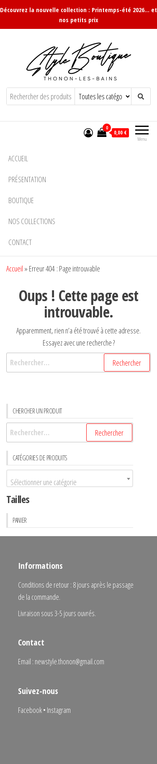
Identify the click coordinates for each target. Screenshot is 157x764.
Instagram (59, 710)
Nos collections (31, 221)
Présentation (27, 179)
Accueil (18, 158)
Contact (20, 242)
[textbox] (69, 482)
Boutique (21, 200)
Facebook (30, 710)
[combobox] (69, 478)
